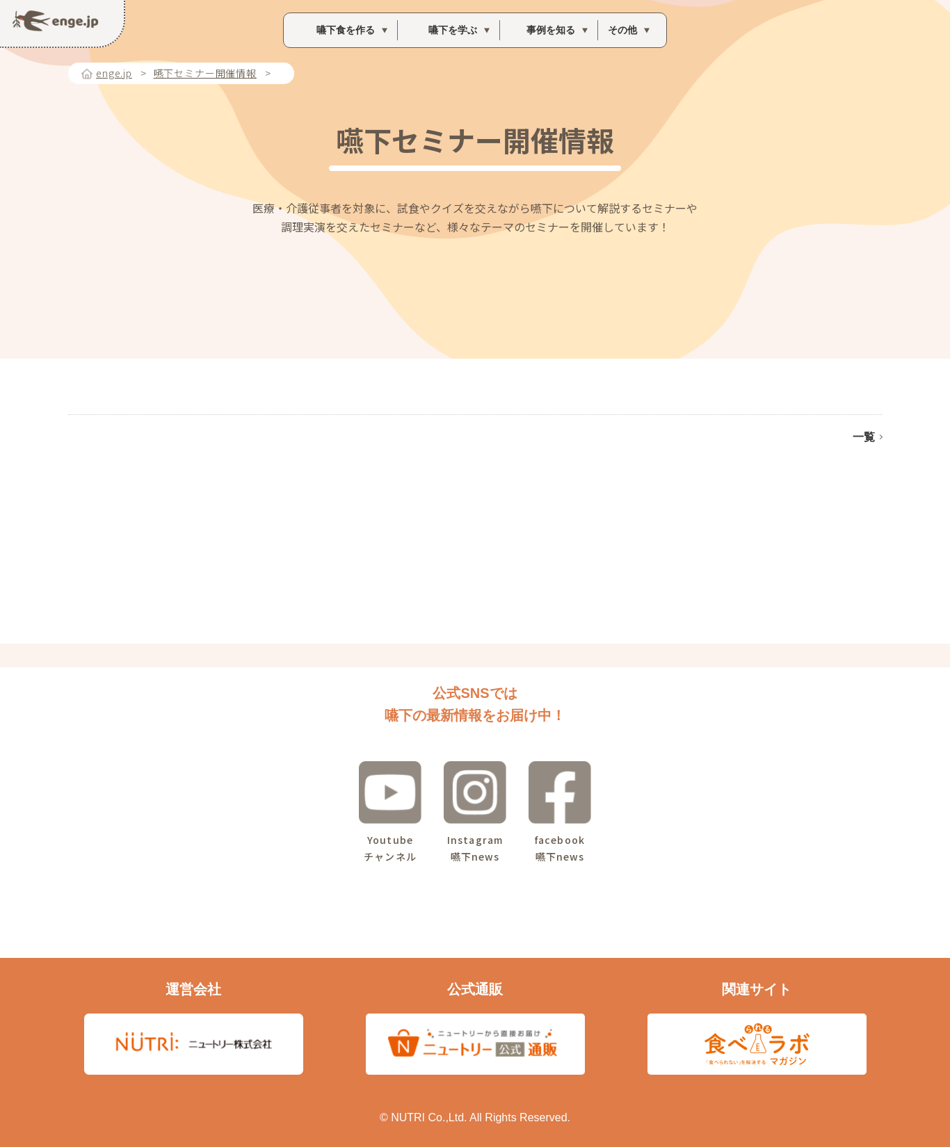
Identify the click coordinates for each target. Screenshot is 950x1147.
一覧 (864, 437)
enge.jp (114, 73)
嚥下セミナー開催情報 (205, 73)
